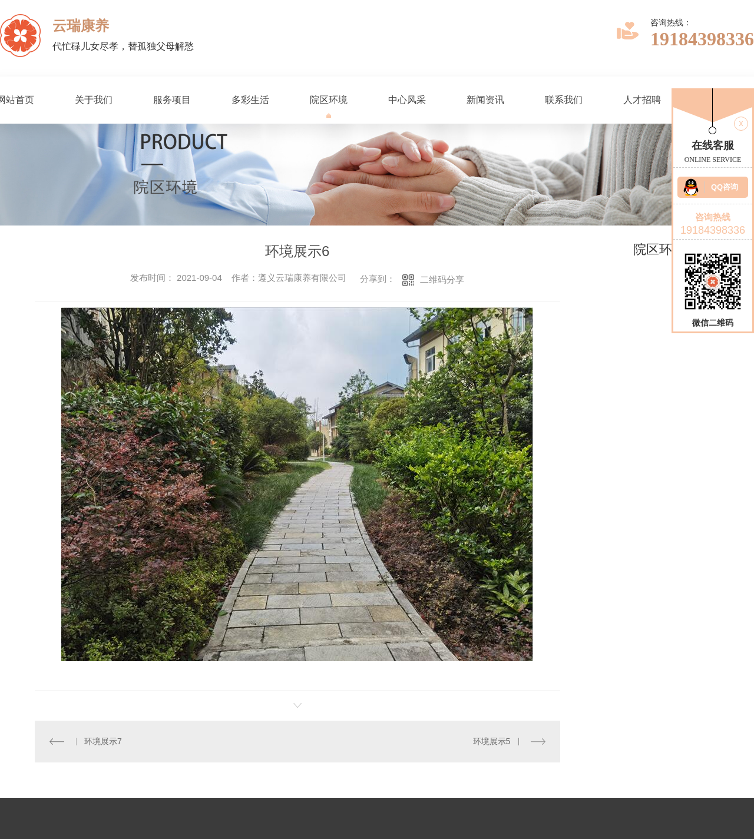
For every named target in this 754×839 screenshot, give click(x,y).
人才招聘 (642, 100)
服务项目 (172, 100)
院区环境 (329, 100)
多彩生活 (250, 100)
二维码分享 (442, 279)
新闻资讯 (485, 100)
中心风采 (407, 100)
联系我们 (564, 100)
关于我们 (94, 100)
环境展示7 (103, 741)
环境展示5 (492, 741)
